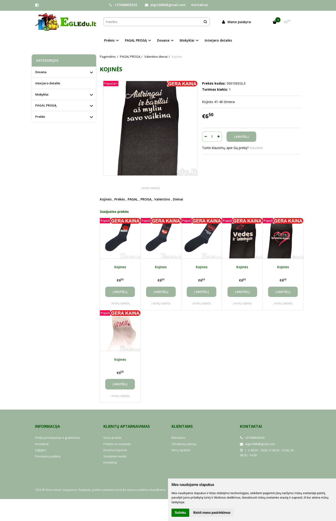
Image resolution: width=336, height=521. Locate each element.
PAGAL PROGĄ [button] (136, 40)
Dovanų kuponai (115, 450)
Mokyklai (42, 94)
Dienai (178, 199)
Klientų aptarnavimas (126, 426)
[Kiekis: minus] (205, 137)
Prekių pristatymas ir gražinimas (57, 437)
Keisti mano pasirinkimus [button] (212, 512)
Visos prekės (112, 437)
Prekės (119, 199)
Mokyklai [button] (187, 40)
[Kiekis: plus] (218, 137)
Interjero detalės (218, 40)
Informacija (47, 426)
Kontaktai (199, 5)
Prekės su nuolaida (117, 444)
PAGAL (133, 199)
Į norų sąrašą (150, 188)
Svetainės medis (115, 456)
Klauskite (256, 148)
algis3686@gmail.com (165, 5)
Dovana (40, 72)
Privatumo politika (47, 456)
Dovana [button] (163, 40)
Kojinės (106, 199)
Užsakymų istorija (184, 444)
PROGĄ (145, 199)
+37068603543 (123, 5)
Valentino (162, 199)
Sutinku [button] (180, 512)
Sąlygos (40, 450)
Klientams (182, 426)
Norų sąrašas (181, 450)
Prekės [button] (109, 40)
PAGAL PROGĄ (45, 105)
